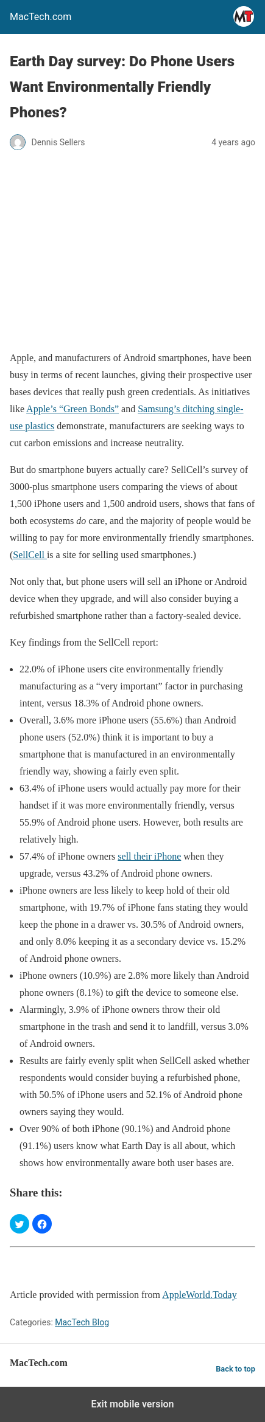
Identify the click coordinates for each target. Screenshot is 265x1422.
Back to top (235, 1368)
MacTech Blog (82, 1322)
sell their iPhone (149, 856)
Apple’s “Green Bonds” (72, 409)
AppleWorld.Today (199, 1294)
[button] (19, 1224)
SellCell (30, 555)
